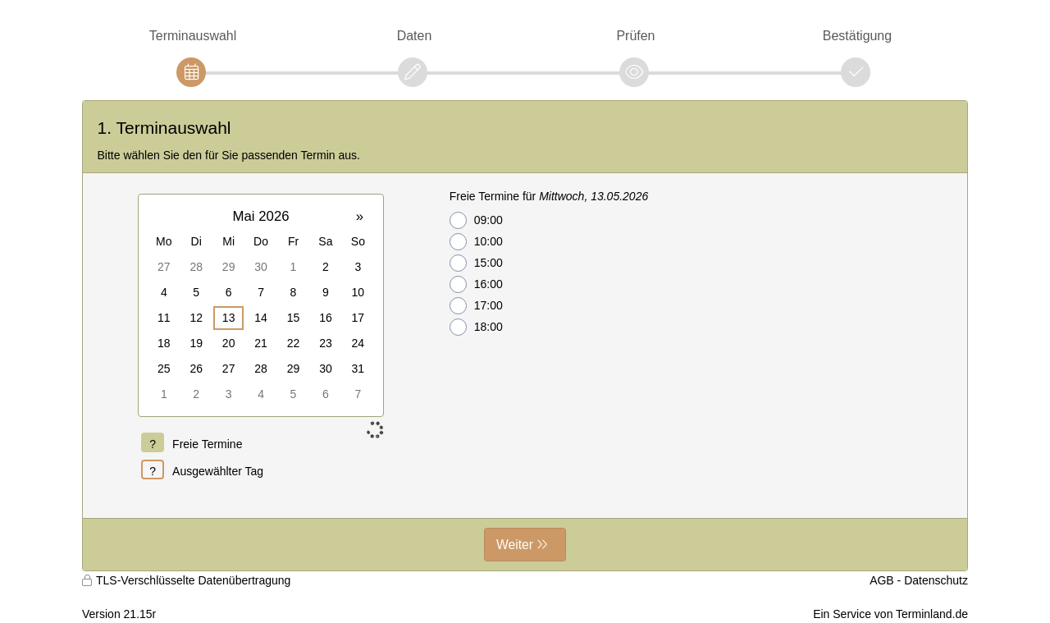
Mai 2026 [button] (261, 216)
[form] (525, 335)
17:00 (476, 305)
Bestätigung (857, 36)
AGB (882, 580)
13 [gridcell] (228, 317)
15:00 (476, 263)
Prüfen (635, 36)
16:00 (476, 284)
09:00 (476, 220)
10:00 (476, 241)
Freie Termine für (549, 196)
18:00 (476, 327)
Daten (414, 36)
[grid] (261, 305)
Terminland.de (932, 614)
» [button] (359, 216)
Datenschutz (936, 580)
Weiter (514, 545)
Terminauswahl (192, 36)
